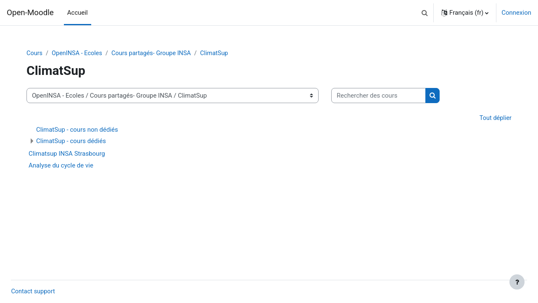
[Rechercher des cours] (382, 96)
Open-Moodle (30, 12)
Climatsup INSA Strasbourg (70, 154)
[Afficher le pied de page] (517, 282)
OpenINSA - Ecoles (82, 53)
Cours (38, 53)
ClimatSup (223, 53)
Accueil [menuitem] (77, 12)
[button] (424, 12)
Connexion (516, 12)
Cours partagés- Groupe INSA (158, 53)
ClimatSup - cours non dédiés (80, 130)
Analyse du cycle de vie (64, 166)
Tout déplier (491, 118)
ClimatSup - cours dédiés (74, 142)
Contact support (52, 291)
